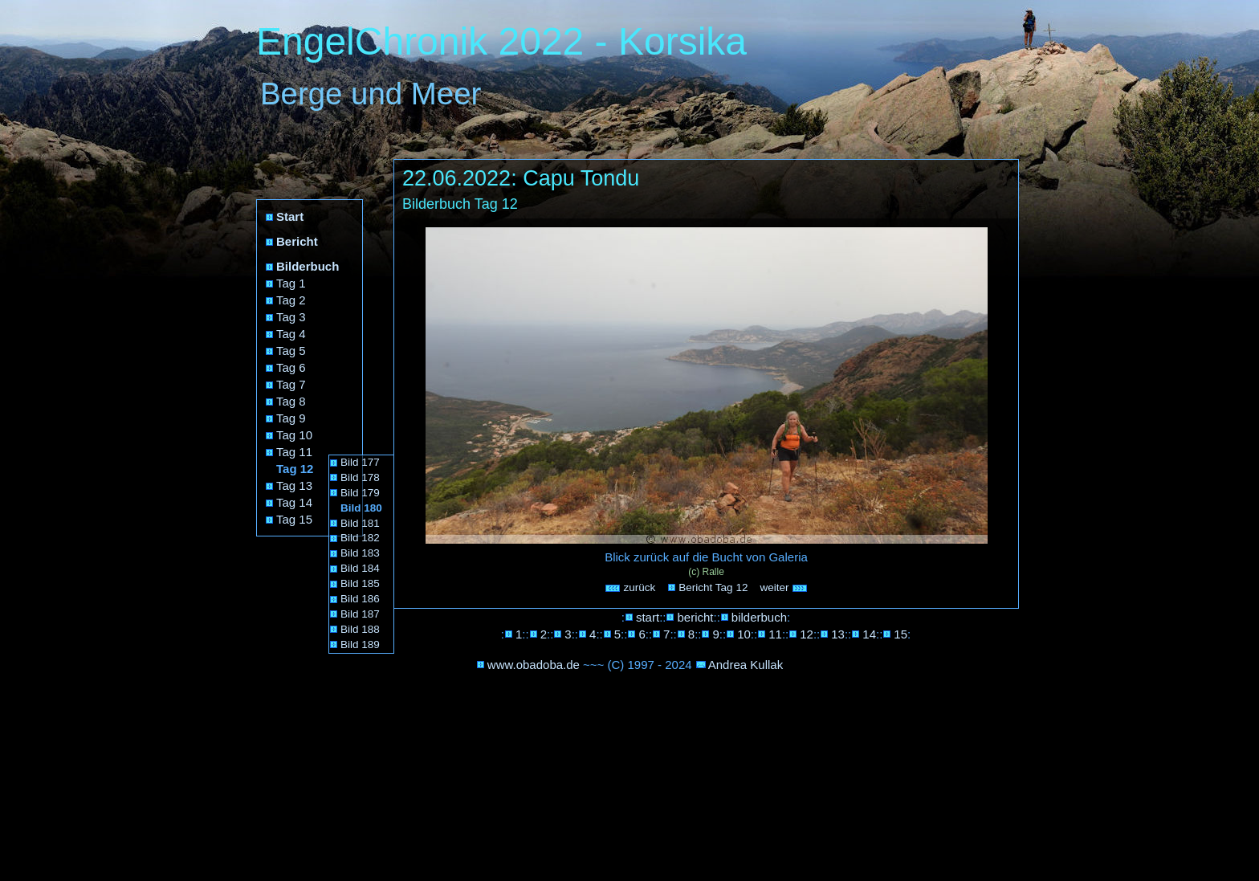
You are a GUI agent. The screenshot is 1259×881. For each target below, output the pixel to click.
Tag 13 (294, 485)
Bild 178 (360, 477)
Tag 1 (291, 283)
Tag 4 (291, 334)
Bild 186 (360, 599)
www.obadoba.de (533, 664)
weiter (784, 587)
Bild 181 (360, 523)
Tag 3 (291, 317)
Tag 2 (291, 300)
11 (775, 634)
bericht (695, 617)
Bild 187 (360, 614)
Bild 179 (360, 493)
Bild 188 (360, 629)
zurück (630, 587)
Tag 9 (291, 418)
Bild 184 (360, 568)
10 (744, 634)
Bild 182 (360, 538)
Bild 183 (360, 553)
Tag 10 (294, 435)
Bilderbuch (307, 266)
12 (806, 634)
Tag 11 (294, 452)
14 (869, 634)
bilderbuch (759, 617)
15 (900, 634)
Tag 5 (291, 350)
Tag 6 (291, 367)
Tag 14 (294, 502)
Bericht (297, 241)
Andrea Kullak (745, 664)
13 (838, 634)
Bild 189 (360, 644)
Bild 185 (360, 583)
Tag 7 (291, 384)
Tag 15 (294, 519)
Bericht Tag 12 (713, 587)
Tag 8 (291, 401)
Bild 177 (360, 462)
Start (290, 216)
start (647, 617)
